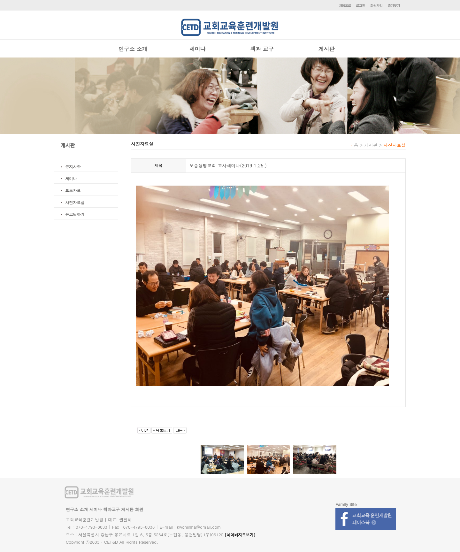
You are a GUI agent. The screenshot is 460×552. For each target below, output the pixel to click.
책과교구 (111, 509)
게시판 (326, 49)
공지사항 (72, 166)
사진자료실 (74, 202)
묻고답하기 (74, 214)
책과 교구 (262, 49)
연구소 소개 (133, 49)
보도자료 (72, 190)
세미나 (197, 49)
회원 (139, 509)
